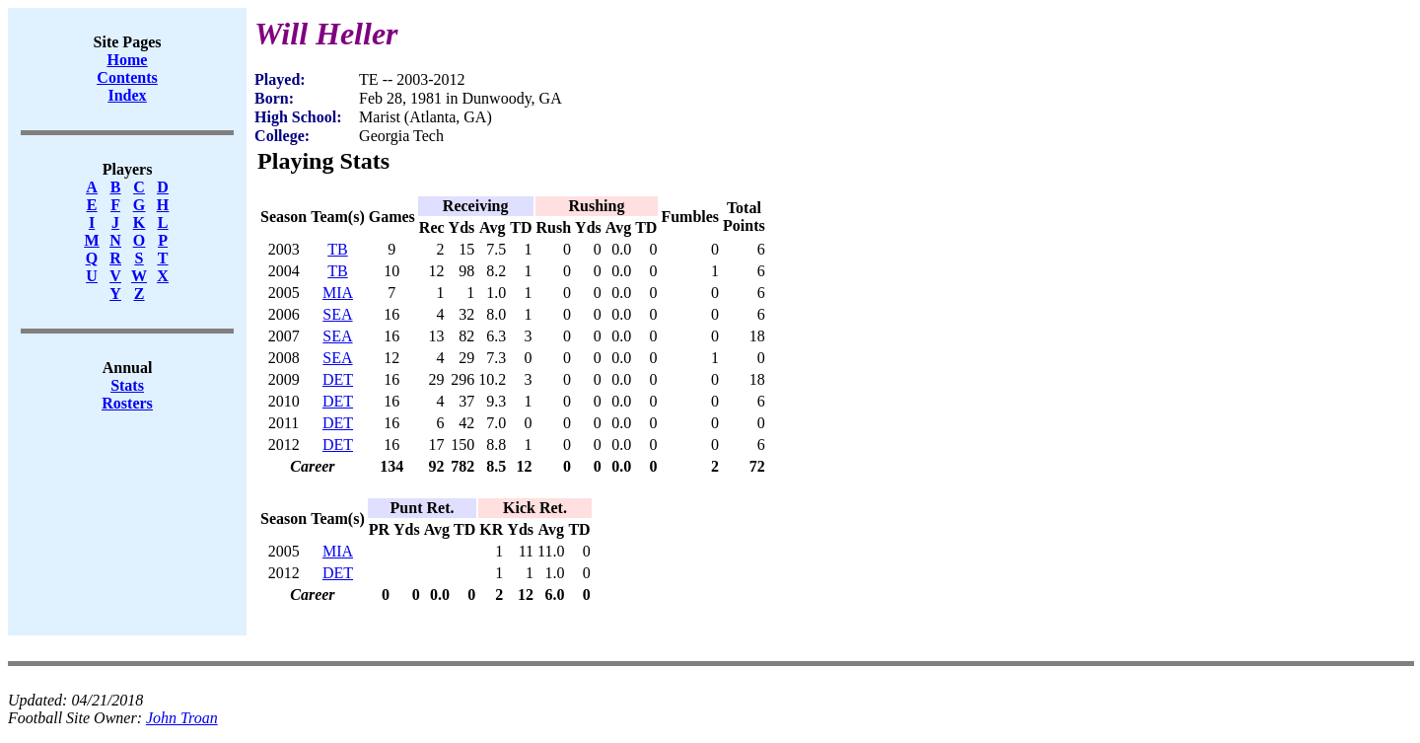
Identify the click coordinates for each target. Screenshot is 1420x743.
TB (337, 249)
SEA (337, 314)
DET (337, 379)
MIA (337, 292)
